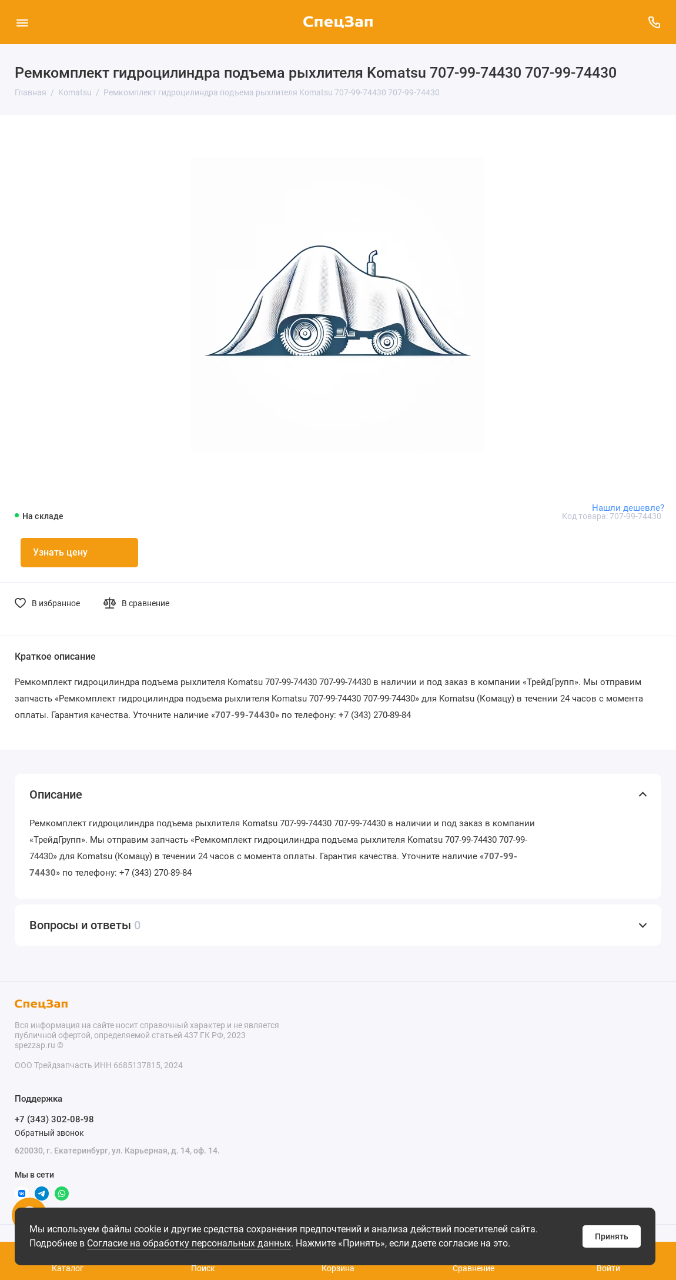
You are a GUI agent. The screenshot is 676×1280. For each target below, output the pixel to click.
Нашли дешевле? (628, 508)
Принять (611, 1236)
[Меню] (22, 22)
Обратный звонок (49, 1133)
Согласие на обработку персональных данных (189, 1243)
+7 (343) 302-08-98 (54, 1119)
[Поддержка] (654, 22)
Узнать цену (60, 552)
